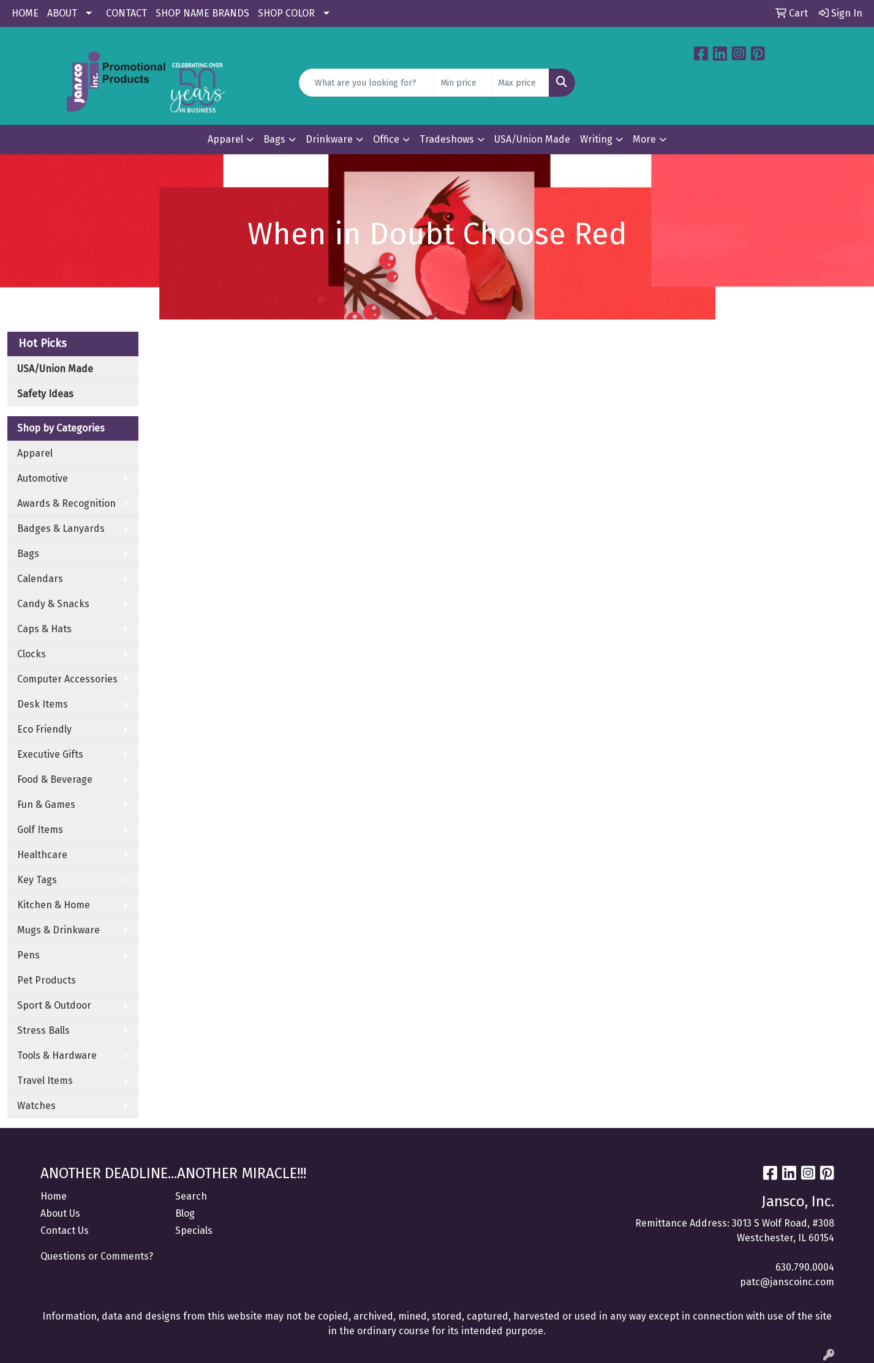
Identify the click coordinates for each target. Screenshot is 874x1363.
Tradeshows (447, 139)
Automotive (42, 478)
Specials (194, 1230)
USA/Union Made (532, 139)
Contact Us (64, 1230)
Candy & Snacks (53, 604)
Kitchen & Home (53, 905)
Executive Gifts (50, 754)
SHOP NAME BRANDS (202, 13)
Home (53, 1196)
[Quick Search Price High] (520, 83)
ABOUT (62, 13)
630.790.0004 (804, 1267)
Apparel (225, 139)
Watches (36, 1105)
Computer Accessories (67, 679)
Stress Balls (43, 1030)
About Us (60, 1213)
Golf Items (40, 829)
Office (386, 139)
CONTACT (126, 13)
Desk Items (42, 704)
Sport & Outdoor (54, 1005)
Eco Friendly (44, 729)
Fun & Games (46, 804)
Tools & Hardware (57, 1055)
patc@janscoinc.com (787, 1282)
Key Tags (37, 880)
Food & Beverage (54, 779)
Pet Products (46, 980)
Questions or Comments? (96, 1256)
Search (191, 1196)
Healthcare (42, 855)
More (644, 139)
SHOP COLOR (286, 13)
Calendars (40, 578)
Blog (185, 1213)
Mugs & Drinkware (58, 930)
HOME (25, 13)
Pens (28, 955)
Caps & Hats (44, 629)
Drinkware (329, 139)
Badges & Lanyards (61, 528)
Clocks (31, 654)
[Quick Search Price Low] (463, 83)
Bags (274, 139)
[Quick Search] (367, 83)
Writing (596, 139)
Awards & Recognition (66, 503)
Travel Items (45, 1080)
